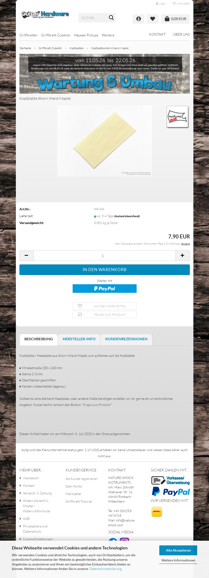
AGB (26, 519)
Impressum (31, 478)
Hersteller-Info (79, 338)
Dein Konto (74, 486)
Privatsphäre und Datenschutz (35, 528)
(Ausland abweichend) (127, 216)
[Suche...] (111, 18)
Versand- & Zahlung (37, 493)
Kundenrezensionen (126, 338)
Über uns (181, 34)
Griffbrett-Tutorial (79, 501)
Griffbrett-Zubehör (56, 35)
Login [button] (161, 3)
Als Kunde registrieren (82, 479)
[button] (26, 255)
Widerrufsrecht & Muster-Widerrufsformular (37, 506)
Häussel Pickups (86, 35)
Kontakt (157, 34)
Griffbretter (28, 35)
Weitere (108, 35)
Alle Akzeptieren (178, 550)
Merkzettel (181, 3)
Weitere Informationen (178, 560)
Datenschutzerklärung (105, 569)
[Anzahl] (105, 255)
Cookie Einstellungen (38, 539)
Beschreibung (38, 338)
